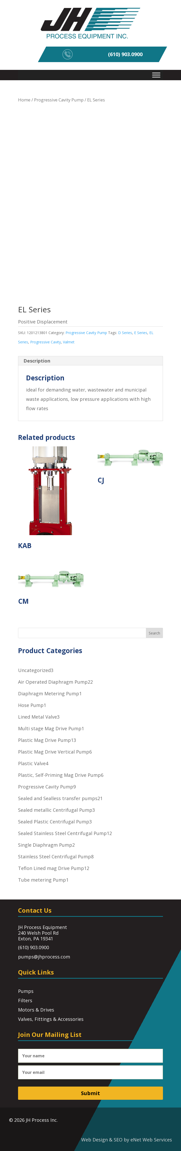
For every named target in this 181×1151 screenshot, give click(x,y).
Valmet (69, 342)
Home (24, 100)
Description (36, 361)
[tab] (90, 360)
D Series (125, 332)
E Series (140, 332)
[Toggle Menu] (156, 74)
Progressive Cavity (45, 342)
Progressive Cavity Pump (59, 100)
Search (154, 633)
